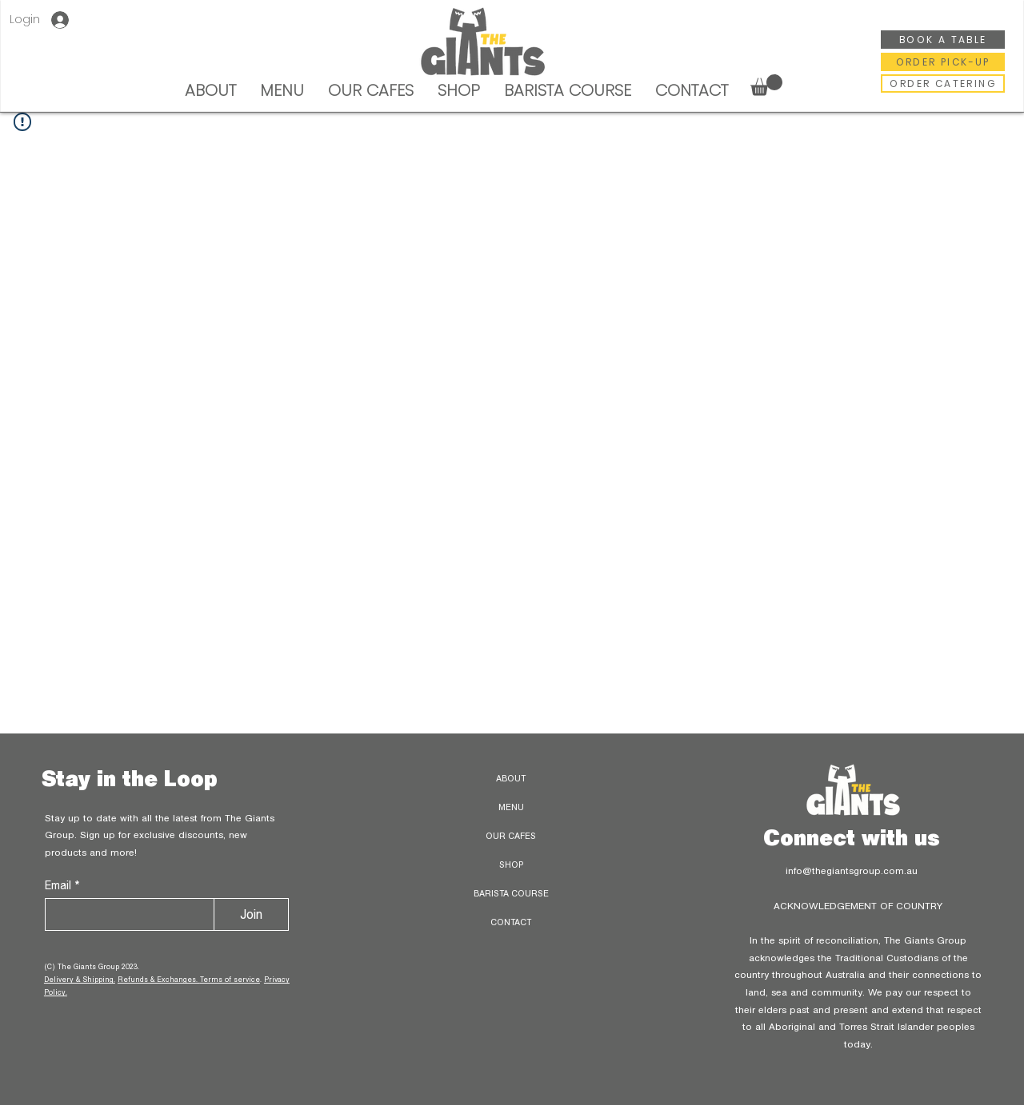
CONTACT (510, 922)
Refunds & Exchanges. (159, 979)
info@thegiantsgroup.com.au (852, 870)
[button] (766, 85)
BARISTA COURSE (511, 893)
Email (59, 885)
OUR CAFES (511, 835)
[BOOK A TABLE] (943, 39)
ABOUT (511, 778)
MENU (511, 807)
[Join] (251, 914)
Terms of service (230, 979)
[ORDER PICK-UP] (943, 62)
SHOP (511, 864)
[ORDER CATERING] (943, 83)
